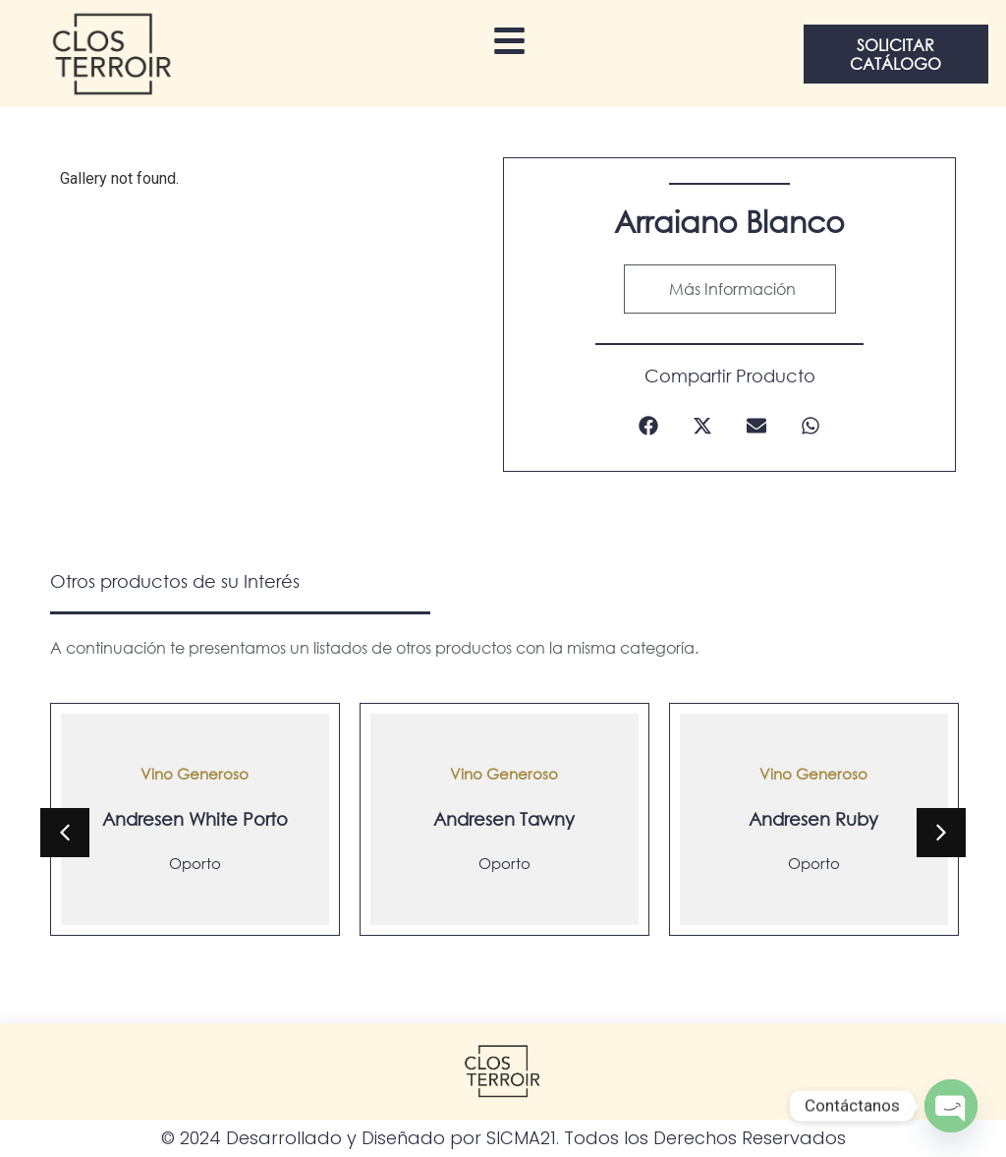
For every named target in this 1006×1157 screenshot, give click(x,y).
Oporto (195, 863)
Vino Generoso (194, 773)
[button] (649, 426)
